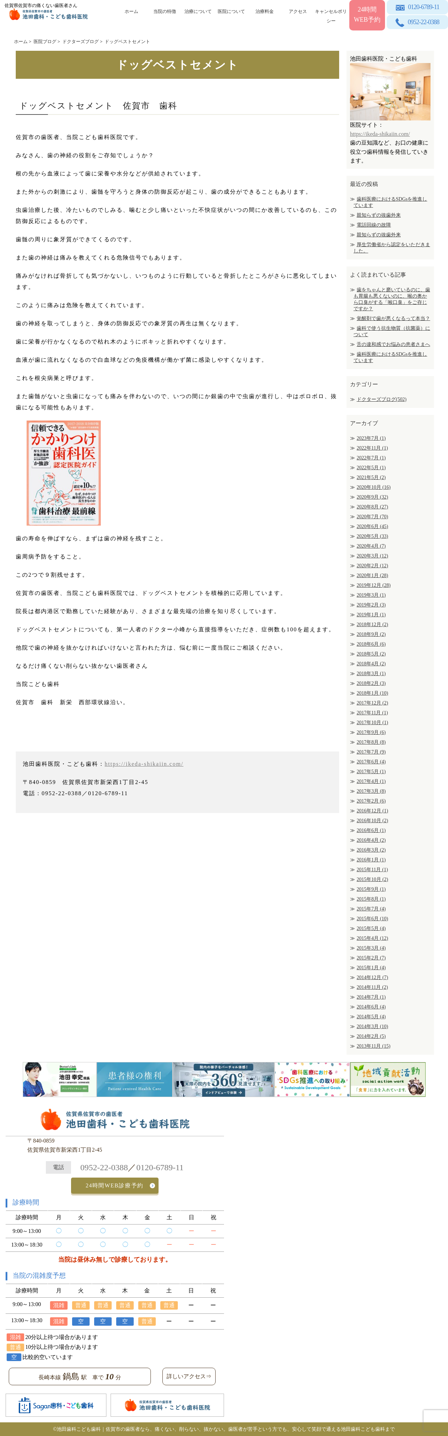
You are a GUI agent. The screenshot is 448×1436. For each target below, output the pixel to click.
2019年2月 (371, 605)
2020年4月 (371, 546)
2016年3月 (371, 850)
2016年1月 (371, 859)
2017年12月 (372, 703)
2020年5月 (372, 536)
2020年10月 (374, 487)
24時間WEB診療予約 (115, 1185)
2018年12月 (372, 624)
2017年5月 (371, 771)
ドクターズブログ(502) (381, 399)
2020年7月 (372, 516)
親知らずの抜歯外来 (379, 215)
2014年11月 (372, 987)
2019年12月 (374, 585)
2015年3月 (371, 948)
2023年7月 (371, 438)
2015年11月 (372, 869)
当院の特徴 (164, 11)
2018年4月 (371, 663)
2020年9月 (372, 497)
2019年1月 (371, 614)
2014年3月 (372, 1026)
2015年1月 (371, 967)
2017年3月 (371, 791)
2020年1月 (372, 575)
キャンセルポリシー (331, 15)
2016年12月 (372, 810)
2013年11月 (373, 1046)
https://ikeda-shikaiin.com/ (144, 764)
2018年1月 (372, 693)
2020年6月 (372, 526)
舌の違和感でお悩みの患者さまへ (393, 344)
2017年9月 (371, 732)
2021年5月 (371, 477)
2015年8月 (371, 899)
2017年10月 (372, 722)
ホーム (131, 11)
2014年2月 (371, 1036)
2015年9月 (371, 889)
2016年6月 (371, 830)
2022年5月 (371, 467)
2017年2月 (371, 801)
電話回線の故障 (374, 225)
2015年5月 (371, 928)
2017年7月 (371, 752)
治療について (198, 11)
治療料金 (264, 11)
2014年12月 (372, 977)
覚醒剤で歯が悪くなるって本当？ (393, 318)
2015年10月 (372, 879)
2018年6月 (371, 644)
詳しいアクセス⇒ (189, 1376)
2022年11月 (372, 448)
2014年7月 (371, 997)
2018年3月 (371, 673)
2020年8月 (372, 506)
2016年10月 (372, 820)
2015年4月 (372, 938)
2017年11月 (372, 712)
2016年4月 (371, 840)
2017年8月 (371, 742)
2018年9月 (371, 634)
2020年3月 (372, 556)
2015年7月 (371, 908)
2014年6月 (371, 1007)
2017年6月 (371, 761)
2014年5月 (371, 1016)
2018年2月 (371, 683)
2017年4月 (371, 781)
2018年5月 (371, 654)
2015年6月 (372, 918)
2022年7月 (371, 457)
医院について (231, 11)
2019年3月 (371, 595)
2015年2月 (371, 957)
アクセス (298, 11)
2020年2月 (372, 565)
